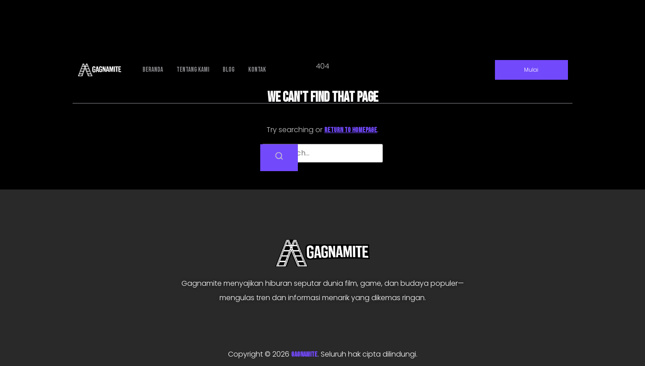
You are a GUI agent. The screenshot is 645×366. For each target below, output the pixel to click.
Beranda (152, 69)
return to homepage (350, 130)
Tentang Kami (192, 69)
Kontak (257, 69)
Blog (229, 69)
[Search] (279, 157)
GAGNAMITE (304, 354)
